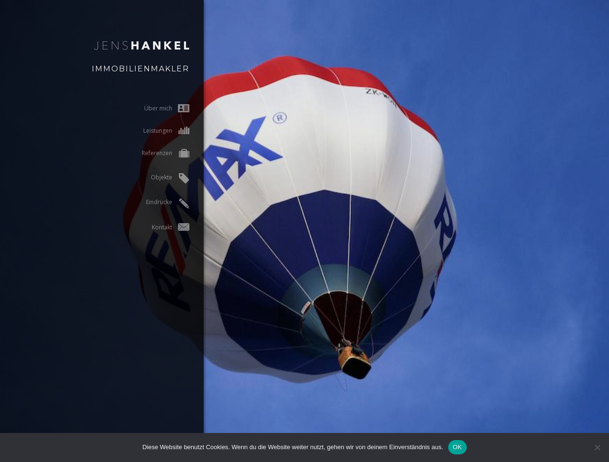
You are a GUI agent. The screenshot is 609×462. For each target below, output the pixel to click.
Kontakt (159, 227)
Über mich (155, 108)
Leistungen (155, 131)
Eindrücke (156, 203)
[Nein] (597, 447)
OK (457, 447)
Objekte (158, 178)
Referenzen (154, 154)
